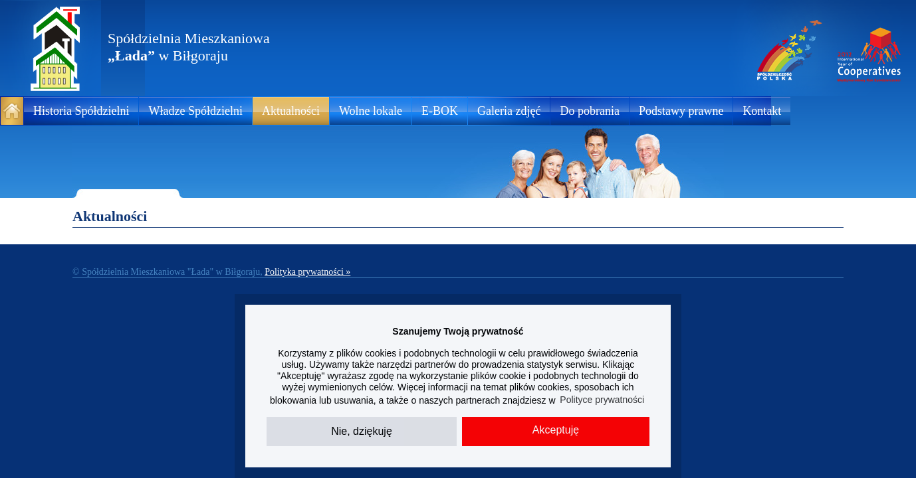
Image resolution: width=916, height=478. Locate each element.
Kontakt (762, 111)
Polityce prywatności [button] (602, 399)
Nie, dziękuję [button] (361, 431)
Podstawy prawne (681, 111)
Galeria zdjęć (508, 111)
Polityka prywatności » (307, 272)
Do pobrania (589, 111)
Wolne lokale (370, 111)
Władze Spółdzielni (195, 111)
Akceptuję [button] (555, 430)
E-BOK (439, 111)
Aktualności (291, 111)
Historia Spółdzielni (81, 111)
